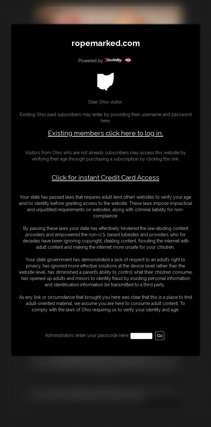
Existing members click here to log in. (105, 133)
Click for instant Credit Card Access (105, 178)
